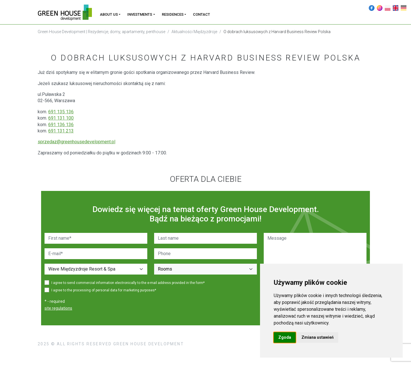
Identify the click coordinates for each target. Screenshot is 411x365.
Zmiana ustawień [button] (317, 337)
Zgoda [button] (284, 337)
